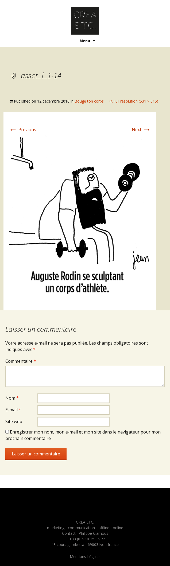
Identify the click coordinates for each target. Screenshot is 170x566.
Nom (12, 398)
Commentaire (20, 361)
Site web (13, 421)
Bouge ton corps (89, 101)
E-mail (13, 410)
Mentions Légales (85, 556)
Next (141, 129)
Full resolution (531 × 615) (135, 101)
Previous (22, 129)
